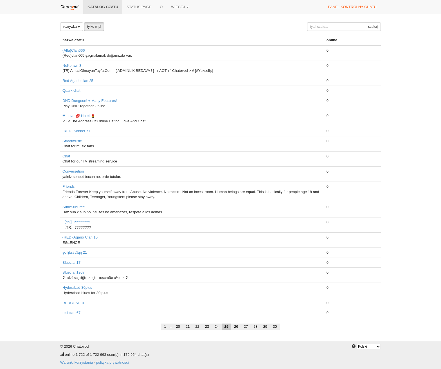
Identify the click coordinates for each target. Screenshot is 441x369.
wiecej (180, 7)
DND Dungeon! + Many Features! (89, 100)
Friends (68, 186)
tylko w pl (94, 27)
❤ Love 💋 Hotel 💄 (78, 116)
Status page (139, 7)
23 (207, 326)
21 (188, 326)
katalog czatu (102, 7)
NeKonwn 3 (71, 65)
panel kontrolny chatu (352, 7)
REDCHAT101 (74, 303)
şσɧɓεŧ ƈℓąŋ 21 (74, 252)
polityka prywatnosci (112, 362)
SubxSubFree (73, 207)
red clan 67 (71, 313)
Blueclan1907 (73, 272)
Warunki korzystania (76, 362)
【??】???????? (76, 222)
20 (178, 326)
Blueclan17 (71, 262)
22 (197, 326)
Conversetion (73, 171)
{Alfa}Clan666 (73, 50)
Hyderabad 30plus (77, 287)
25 (226, 326)
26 (236, 326)
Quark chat (71, 90)
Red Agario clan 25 (77, 81)
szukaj (373, 27)
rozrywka (71, 27)
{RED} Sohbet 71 (76, 131)
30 (275, 326)
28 (255, 326)
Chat (66, 156)
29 (265, 326)
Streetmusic (72, 141)
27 (246, 326)
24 (217, 326)
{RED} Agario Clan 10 (80, 237)
